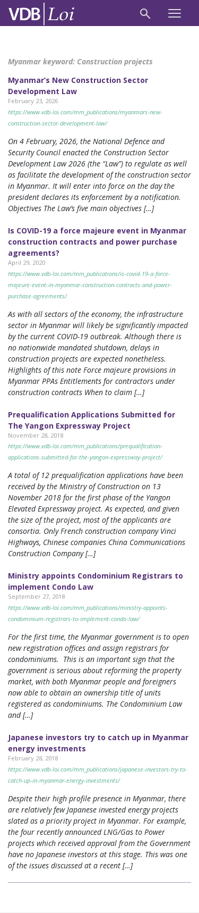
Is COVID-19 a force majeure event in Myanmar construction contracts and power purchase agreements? (97, 241)
